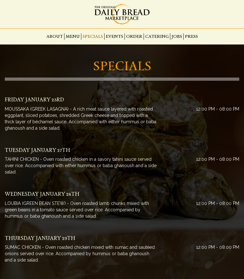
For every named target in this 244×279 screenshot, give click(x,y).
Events (114, 36)
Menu (73, 36)
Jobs (177, 36)
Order (134, 36)
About (54, 36)
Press (191, 36)
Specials (93, 36)
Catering (157, 36)
